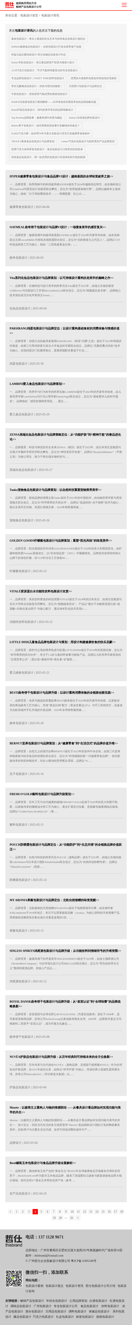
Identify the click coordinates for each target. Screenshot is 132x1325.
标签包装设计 (85, 1319)
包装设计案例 (34, 1287)
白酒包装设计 (98, 1303)
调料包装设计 (77, 1313)
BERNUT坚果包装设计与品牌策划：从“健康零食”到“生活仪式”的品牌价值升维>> (64, 745)
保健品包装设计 (99, 1313)
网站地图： (33, 1282)
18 (121, 1213)
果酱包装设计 (18, 932)
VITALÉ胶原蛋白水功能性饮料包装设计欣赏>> (41, 593)
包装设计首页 (29, 15)
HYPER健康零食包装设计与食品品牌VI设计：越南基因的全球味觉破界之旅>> (61, 178)
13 (90, 1213)
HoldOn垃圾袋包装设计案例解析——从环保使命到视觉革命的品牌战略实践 (53, 101)
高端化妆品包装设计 (23, 472)
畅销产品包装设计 (32, 1303)
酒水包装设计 (34, 1313)
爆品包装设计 (22, 1319)
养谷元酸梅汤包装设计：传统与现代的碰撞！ (36, 86)
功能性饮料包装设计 (23, 624)
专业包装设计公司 (65, 1308)
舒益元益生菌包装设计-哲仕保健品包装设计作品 (38, 54)
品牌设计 (16, 1145)
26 (71, 1220)
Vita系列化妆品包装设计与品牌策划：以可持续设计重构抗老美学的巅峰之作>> (62, 279)
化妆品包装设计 (20, 310)
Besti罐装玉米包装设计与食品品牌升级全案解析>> (43, 1165)
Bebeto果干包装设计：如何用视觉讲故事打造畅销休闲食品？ (45, 125)
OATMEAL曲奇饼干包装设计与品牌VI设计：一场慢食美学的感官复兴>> (58, 229)
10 (72, 1213)
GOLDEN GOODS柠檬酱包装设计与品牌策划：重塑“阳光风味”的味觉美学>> (61, 542)
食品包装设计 (89, 1308)
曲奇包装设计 (18, 259)
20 (60, 1220)
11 (78, 1213)
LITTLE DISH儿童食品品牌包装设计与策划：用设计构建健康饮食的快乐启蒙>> (63, 644)
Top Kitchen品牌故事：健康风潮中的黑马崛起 (36, 117)
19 (54, 1220)
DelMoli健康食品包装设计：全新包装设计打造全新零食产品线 (46, 46)
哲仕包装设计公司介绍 (100, 1287)
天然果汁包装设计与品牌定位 (85, 86)
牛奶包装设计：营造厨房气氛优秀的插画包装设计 (39, 94)
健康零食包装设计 (21, 209)
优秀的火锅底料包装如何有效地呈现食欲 (94, 78)
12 (84, 1213)
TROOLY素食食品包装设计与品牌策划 (33, 141)
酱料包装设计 (18, 826)
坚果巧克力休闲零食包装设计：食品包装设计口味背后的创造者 (47, 149)
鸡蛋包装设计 (18, 365)
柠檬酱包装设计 (20, 573)
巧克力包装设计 (43, 1319)
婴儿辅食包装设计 (21, 674)
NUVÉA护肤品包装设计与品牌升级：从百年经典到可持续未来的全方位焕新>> (61, 1059)
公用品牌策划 (78, 1303)
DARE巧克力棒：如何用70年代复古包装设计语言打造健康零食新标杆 (50, 133)
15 (103, 1213)
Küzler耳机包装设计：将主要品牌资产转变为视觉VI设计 (43, 62)
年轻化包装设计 (56, 1303)
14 (96, 1213)
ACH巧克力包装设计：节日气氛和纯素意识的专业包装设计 (44, 70)
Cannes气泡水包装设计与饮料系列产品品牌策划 (87, 141)
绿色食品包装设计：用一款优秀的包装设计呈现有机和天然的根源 (48, 157)
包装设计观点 (54, 1287)
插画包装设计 (105, 1319)
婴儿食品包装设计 (21, 416)
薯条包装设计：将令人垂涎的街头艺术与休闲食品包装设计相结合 (48, 38)
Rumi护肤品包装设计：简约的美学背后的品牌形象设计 (42, 109)
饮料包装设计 (110, 1308)
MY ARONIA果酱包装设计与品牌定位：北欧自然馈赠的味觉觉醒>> (54, 902)
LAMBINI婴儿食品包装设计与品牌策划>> (37, 386)
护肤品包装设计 (20, 1089)
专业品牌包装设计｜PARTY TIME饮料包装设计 (37, 78)
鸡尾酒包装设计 (20, 983)
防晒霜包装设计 (20, 882)
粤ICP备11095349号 (83, 1263)
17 (115, 1213)
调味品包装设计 (20, 1308)
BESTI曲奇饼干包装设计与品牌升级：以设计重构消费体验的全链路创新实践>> (62, 694)
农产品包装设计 (20, 1195)
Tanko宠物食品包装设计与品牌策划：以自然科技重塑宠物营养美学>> (56, 492)
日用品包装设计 (56, 1313)
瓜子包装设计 (18, 776)
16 (109, 1213)
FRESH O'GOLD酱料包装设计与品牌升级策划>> (42, 796)
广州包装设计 (43, 1308)
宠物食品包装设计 (21, 522)
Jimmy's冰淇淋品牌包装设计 (84, 117)
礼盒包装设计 (64, 1319)
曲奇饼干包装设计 (21, 1038)
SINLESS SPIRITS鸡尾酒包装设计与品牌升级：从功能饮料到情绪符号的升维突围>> (65, 953)
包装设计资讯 (50, 15)
